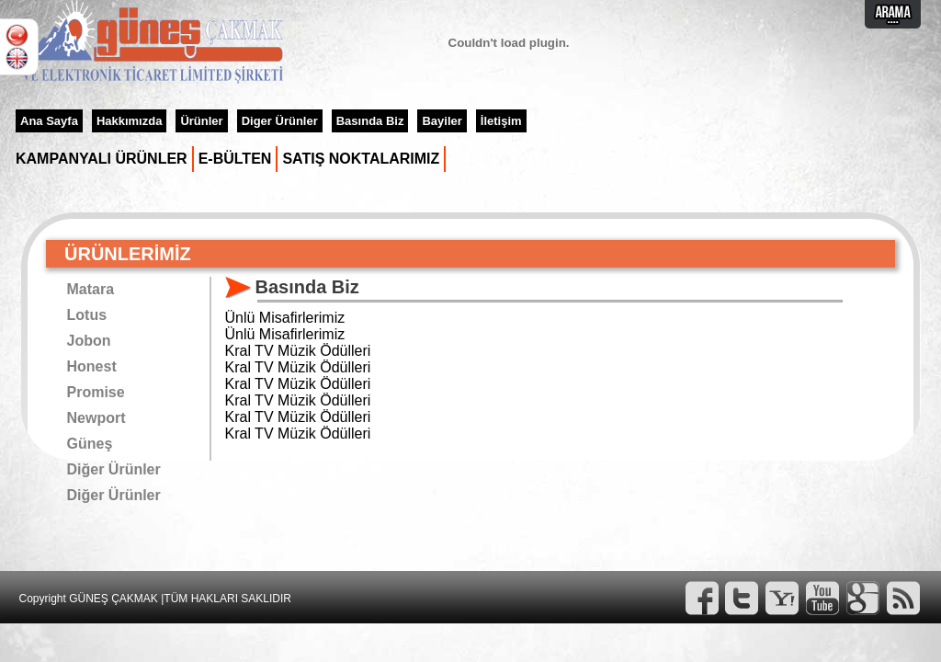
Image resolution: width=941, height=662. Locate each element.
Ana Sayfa (49, 121)
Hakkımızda (129, 121)
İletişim (501, 121)
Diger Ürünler (280, 121)
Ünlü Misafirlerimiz (285, 317)
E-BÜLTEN (235, 158)
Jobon (89, 340)
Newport (96, 418)
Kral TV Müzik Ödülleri (298, 351)
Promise (96, 392)
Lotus (87, 315)
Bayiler (441, 121)
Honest (92, 366)
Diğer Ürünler (114, 469)
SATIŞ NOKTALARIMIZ (360, 158)
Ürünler (201, 121)
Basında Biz (370, 121)
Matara (91, 289)
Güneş (90, 443)
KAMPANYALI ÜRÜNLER (101, 158)
